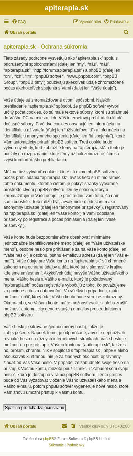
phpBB (48, 439)
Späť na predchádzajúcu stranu (34, 407)
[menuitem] (19, 21)
